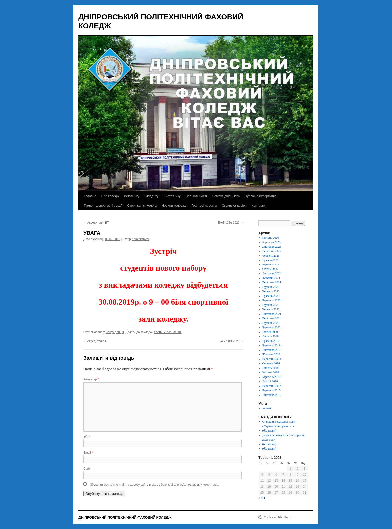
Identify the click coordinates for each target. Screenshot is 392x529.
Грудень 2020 (271, 323)
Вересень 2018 (271, 359)
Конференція (115, 332)
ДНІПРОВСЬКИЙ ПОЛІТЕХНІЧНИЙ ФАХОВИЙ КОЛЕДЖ (125, 517)
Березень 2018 (271, 377)
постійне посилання (168, 332)
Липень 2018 (270, 368)
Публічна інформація (260, 196)
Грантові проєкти (204, 205)
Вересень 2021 (271, 318)
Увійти (266, 408)
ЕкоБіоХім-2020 (231, 222)
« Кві (261, 498)
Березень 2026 (271, 242)
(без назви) (269, 430)
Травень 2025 (271, 260)
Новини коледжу (174, 205)
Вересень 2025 (271, 251)
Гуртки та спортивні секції (103, 205)
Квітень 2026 (270, 237)
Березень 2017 (271, 390)
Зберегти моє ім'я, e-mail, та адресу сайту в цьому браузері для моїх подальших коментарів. (154, 484)
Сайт (87, 468)
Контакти (258, 205)
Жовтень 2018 (271, 354)
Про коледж (110, 196)
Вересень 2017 (271, 386)
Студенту (151, 196)
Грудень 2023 (271, 287)
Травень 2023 (271, 296)
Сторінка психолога (142, 205)
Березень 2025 (271, 264)
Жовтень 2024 (271, 278)
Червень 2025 (271, 255)
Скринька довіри (234, 205)
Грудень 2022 (271, 305)
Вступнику (132, 196)
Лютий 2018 (270, 381)
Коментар (91, 379)
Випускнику (172, 196)
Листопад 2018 (272, 350)
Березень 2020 (271, 327)
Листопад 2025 (272, 246)
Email (88, 452)
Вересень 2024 (271, 282)
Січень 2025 (270, 269)
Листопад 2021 (272, 314)
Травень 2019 (271, 341)
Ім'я (87, 436)
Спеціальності (196, 196)
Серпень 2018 (271, 363)
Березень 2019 (271, 345)
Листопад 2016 (272, 395)
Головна (90, 196)
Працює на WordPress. (278, 517)
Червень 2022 (271, 309)
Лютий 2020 (270, 332)
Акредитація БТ (96, 222)
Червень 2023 (271, 291)
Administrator (141, 239)
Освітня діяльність (226, 196)
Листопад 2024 (272, 273)
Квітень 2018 (270, 372)
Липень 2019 (270, 336)
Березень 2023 (271, 300)
